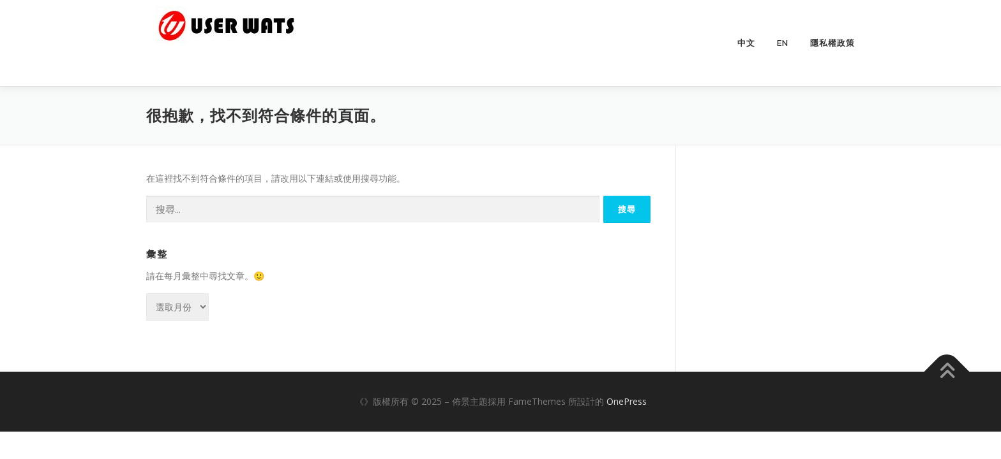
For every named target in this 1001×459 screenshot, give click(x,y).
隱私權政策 (832, 43)
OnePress (626, 401)
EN (782, 43)
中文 (746, 43)
